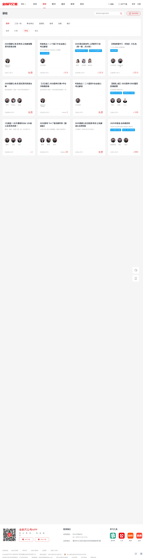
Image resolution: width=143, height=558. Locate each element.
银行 (68, 23)
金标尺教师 (34, 550)
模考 (72, 4)
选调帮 (44, 550)
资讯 (82, 4)
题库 (63, 4)
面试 (36, 31)
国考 (7, 23)
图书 (54, 4)
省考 (51, 23)
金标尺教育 (15, 550)
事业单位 (30, 23)
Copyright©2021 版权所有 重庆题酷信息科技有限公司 (19, 554)
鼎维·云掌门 (54, 550)
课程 (44, 4)
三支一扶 (18, 23)
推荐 (7, 31)
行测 (16, 31)
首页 (35, 4)
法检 (60, 23)
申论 (26, 31)
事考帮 (25, 550)
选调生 (41, 23)
